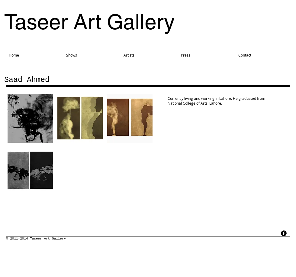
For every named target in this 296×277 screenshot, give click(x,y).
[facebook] (284, 233)
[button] (30, 118)
